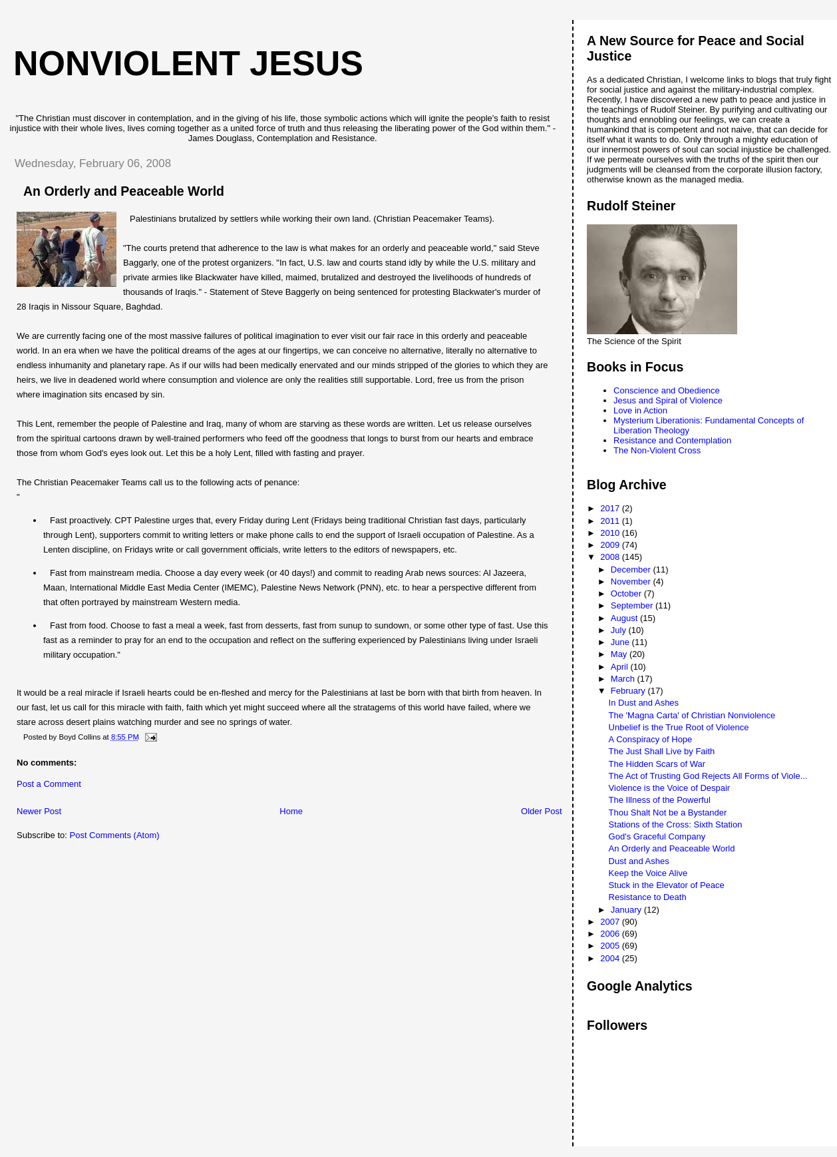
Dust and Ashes (639, 861)
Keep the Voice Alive (648, 873)
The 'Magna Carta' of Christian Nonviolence (692, 715)
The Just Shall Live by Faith (662, 751)
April (621, 667)
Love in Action (640, 410)
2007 (611, 922)
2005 (611, 946)
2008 (611, 557)
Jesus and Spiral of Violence (668, 400)
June (621, 642)
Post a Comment (49, 784)
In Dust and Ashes (644, 703)
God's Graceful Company (657, 836)
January (627, 910)
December (632, 570)
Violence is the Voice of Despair (670, 788)
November (632, 581)
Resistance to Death (648, 897)
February (629, 691)
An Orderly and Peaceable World (672, 848)
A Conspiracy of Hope (651, 739)
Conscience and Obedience (666, 390)
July (620, 630)
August (625, 618)
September (633, 605)
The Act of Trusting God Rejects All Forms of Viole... (708, 776)
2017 (611, 508)
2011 (611, 521)
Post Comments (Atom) (115, 835)
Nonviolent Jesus (188, 63)
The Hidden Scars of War (657, 764)
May (620, 654)
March (624, 679)
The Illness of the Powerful (660, 800)
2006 (611, 934)
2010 (611, 533)
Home (291, 811)
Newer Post (39, 811)
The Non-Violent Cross (657, 450)
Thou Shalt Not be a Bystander (668, 812)
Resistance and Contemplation (672, 440)
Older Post (541, 811)
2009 (611, 545)
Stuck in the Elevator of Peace (667, 885)
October (627, 593)
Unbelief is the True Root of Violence (679, 727)
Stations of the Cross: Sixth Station (676, 824)
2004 (611, 958)
